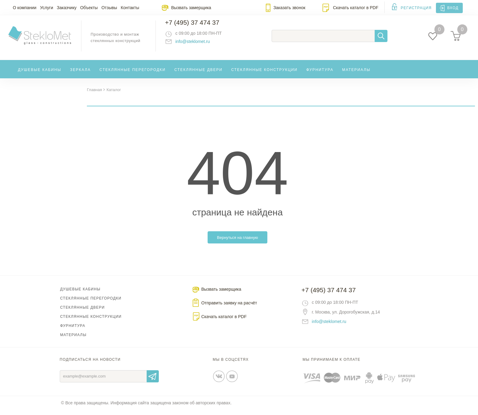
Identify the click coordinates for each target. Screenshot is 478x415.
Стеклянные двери (198, 74)
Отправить (153, 381)
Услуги (46, 7)
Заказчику (67, 7)
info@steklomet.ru (198, 44)
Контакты (130, 7)
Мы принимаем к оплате (332, 365)
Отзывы (109, 7)
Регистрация (416, 8)
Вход (452, 8)
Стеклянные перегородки (132, 74)
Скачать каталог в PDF (355, 7)
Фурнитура (320, 74)
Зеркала (80, 74)
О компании (24, 7)
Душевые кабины (40, 74)
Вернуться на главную (237, 242)
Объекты (89, 7)
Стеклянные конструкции (264, 74)
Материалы (356, 74)
